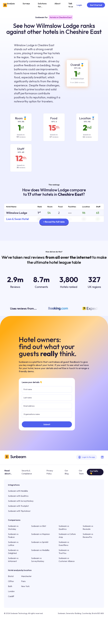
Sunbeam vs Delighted (13, 551)
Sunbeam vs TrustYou (64, 551)
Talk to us (70, 5)
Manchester (26, 576)
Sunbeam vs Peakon (13, 535)
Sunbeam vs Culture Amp (67, 535)
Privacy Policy (49, 472)
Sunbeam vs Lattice (13, 543)
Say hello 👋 (94, 472)
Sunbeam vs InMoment (13, 559)
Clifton (11, 581)
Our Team (81, 472)
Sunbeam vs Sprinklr (39, 542)
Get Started (96, 5)
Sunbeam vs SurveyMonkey (37, 559)
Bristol (11, 576)
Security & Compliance (27, 472)
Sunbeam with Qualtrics (18, 496)
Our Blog (67, 472)
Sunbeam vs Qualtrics (64, 527)
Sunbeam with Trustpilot (18, 506)
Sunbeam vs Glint (38, 526)
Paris (23, 581)
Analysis (11, 3)
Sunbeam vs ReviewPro (88, 535)
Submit (46, 424)
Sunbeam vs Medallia (40, 550)
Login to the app (86, 457)
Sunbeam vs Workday (13, 527)
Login (79, 5)
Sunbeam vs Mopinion (40, 534)
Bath (10, 586)
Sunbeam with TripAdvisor (19, 511)
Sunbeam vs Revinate (88, 527)
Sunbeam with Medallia (18, 491)
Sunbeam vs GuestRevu (64, 543)
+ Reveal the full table (54, 221)
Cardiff (11, 596)
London (11, 591)
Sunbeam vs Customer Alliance (67, 559)
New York (25, 586)
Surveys (26, 3)
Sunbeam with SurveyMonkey (20, 501)
